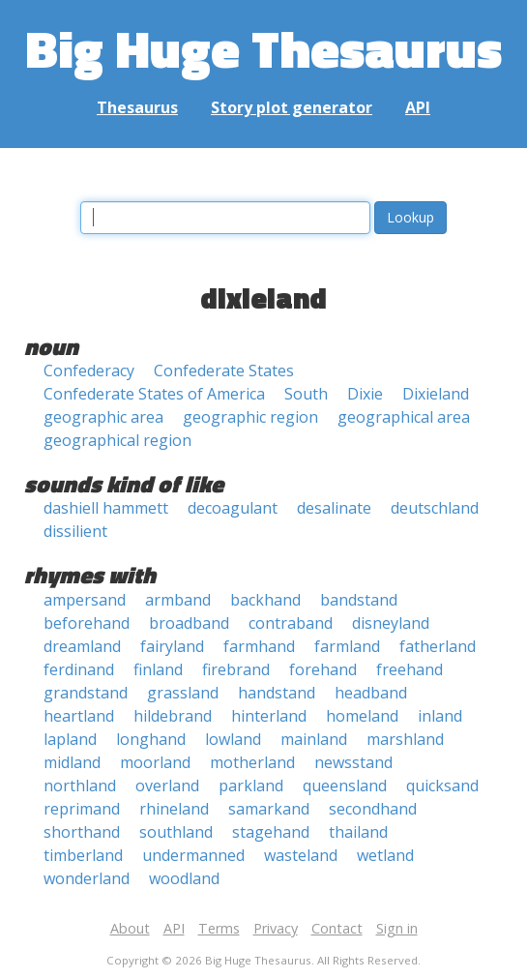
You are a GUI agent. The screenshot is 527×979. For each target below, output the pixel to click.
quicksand (442, 785)
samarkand (268, 808)
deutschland (435, 508)
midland (72, 762)
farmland (347, 646)
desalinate (334, 508)
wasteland (300, 855)
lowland (233, 739)
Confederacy (89, 370)
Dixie (365, 393)
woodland (184, 878)
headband (371, 692)
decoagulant (233, 508)
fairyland (172, 646)
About (130, 928)
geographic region (250, 417)
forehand (323, 669)
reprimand (82, 808)
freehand (409, 669)
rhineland (174, 808)
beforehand (87, 623)
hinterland (269, 716)
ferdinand (79, 669)
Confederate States (224, 370)
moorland (155, 762)
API (417, 107)
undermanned (193, 855)
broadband (189, 623)
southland (176, 832)
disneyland (390, 623)
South (306, 393)
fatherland (437, 646)
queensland (345, 785)
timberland (83, 855)
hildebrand (172, 716)
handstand (276, 692)
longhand (151, 739)
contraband (291, 623)
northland (80, 785)
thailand (358, 832)
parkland (251, 785)
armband (178, 599)
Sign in (397, 928)
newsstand (353, 762)
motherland (252, 762)
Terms (219, 928)
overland (167, 785)
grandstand (86, 692)
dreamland (82, 646)
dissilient (75, 531)
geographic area (103, 417)
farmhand (259, 646)
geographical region (117, 440)
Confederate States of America (154, 393)
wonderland (87, 878)
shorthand (82, 832)
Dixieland (435, 393)
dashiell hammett (106, 508)
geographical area (403, 417)
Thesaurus (137, 107)
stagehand (270, 832)
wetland (385, 855)
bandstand (358, 599)
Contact (337, 928)
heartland (79, 716)
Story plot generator (291, 107)
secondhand (373, 808)
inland (440, 716)
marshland (405, 739)
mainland (313, 739)
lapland (70, 739)
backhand (265, 599)
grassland (183, 692)
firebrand (236, 669)
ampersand (85, 599)
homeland (362, 716)
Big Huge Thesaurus (263, 48)
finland (158, 669)
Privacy (275, 928)
